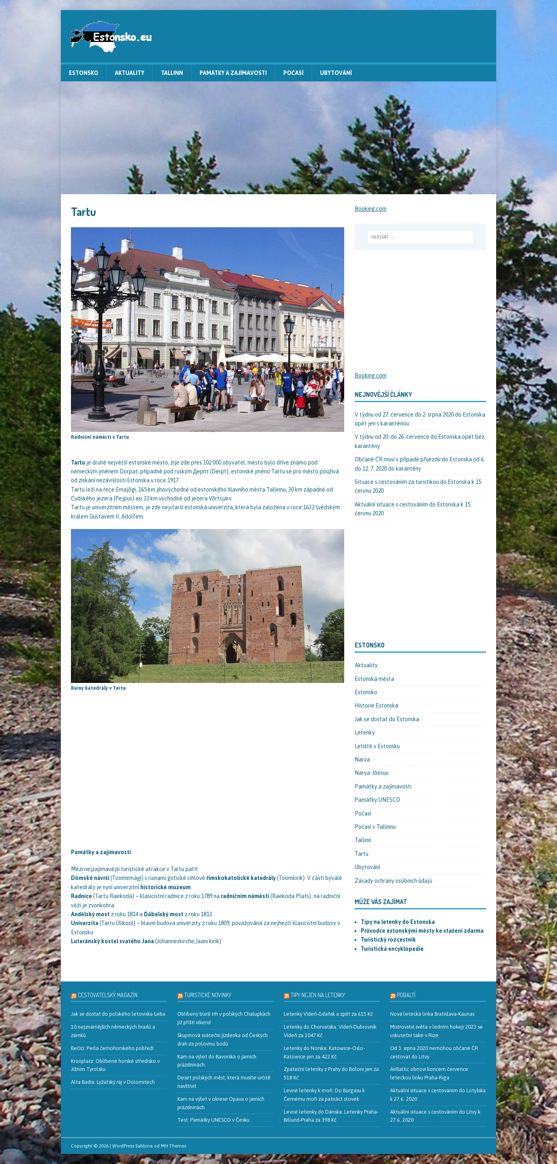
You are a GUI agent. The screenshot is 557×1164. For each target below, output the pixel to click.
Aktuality (129, 73)
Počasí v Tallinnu (375, 827)
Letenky (365, 732)
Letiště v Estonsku (377, 746)
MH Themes (173, 1146)
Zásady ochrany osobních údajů (393, 881)
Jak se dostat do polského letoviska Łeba (118, 1014)
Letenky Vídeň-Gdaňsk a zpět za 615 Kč (328, 1014)
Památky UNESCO (377, 800)
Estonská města (374, 679)
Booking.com (371, 208)
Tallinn (172, 73)
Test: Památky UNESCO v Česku (213, 1120)
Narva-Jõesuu (372, 773)
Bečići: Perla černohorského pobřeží (112, 1048)
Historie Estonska (376, 705)
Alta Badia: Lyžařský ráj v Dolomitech (113, 1082)
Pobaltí (406, 995)
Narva (362, 759)
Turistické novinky (207, 995)
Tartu (361, 854)
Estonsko (83, 73)
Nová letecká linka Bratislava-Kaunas (432, 1014)
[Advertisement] (278, 137)
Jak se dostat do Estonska (387, 719)
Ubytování (336, 73)
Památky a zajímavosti (233, 73)
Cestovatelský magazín (107, 995)
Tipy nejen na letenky (318, 995)
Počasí (293, 73)
